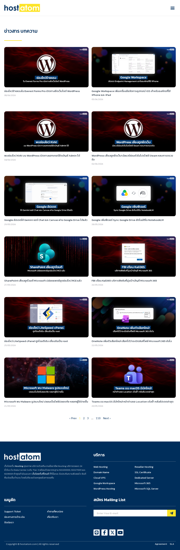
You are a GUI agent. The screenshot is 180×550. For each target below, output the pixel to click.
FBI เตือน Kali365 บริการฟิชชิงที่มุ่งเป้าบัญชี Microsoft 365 (124, 281)
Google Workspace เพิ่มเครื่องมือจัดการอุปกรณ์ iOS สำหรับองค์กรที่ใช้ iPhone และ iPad (131, 93)
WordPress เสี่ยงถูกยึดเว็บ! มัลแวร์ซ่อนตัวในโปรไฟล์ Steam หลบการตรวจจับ (132, 158)
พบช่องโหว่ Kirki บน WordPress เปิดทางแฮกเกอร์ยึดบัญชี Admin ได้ (42, 156)
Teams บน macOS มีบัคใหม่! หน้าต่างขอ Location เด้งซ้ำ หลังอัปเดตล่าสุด (132, 401)
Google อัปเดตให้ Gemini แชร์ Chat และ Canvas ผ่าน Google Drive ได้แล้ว (45, 220)
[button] (172, 8)
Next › (107, 418)
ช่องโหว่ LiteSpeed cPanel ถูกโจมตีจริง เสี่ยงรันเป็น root (36, 341)
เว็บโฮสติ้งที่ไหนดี (40, 473)
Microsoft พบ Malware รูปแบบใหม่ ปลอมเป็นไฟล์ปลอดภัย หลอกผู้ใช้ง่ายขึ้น (46, 401)
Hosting (19, 466)
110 (98, 418)
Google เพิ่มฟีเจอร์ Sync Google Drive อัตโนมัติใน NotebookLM (128, 220)
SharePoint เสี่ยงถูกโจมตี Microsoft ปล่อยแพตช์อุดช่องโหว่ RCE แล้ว (43, 281)
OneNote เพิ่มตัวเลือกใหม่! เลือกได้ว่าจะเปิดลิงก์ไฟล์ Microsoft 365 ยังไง (132, 341)
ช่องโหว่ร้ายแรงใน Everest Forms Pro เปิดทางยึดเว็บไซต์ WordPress (42, 91)
